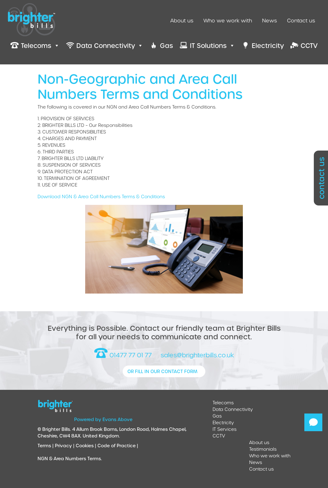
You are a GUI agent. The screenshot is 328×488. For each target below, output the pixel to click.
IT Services (225, 429)
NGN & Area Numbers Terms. (70, 458)
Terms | (46, 445)
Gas (217, 416)
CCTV (219, 435)
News (269, 20)
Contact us (301, 20)
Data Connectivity (233, 409)
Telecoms (223, 402)
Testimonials (263, 449)
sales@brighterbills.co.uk (197, 355)
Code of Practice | (118, 445)
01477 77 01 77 (123, 355)
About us (181, 20)
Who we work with (227, 20)
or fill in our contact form (162, 371)
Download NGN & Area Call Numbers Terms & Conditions (101, 196)
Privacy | (65, 445)
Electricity (223, 422)
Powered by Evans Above (103, 419)
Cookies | (86, 445)
